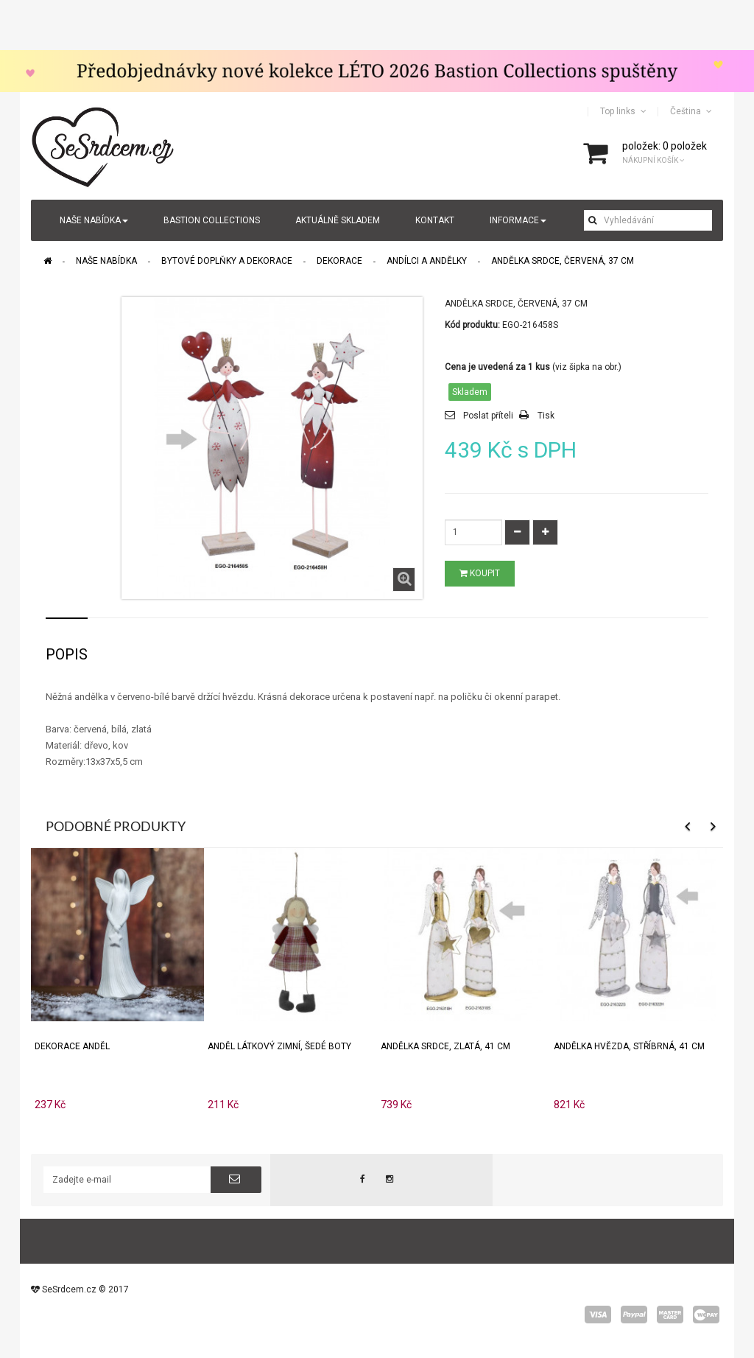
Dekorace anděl (72, 1046)
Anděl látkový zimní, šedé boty (279, 1046)
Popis (67, 654)
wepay (706, 1314)
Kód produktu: (472, 325)
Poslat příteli (488, 415)
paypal (634, 1314)
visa (598, 1314)
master (670, 1314)
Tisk (546, 415)
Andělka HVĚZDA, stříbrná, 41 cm (629, 1046)
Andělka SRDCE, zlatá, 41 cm (445, 1046)
